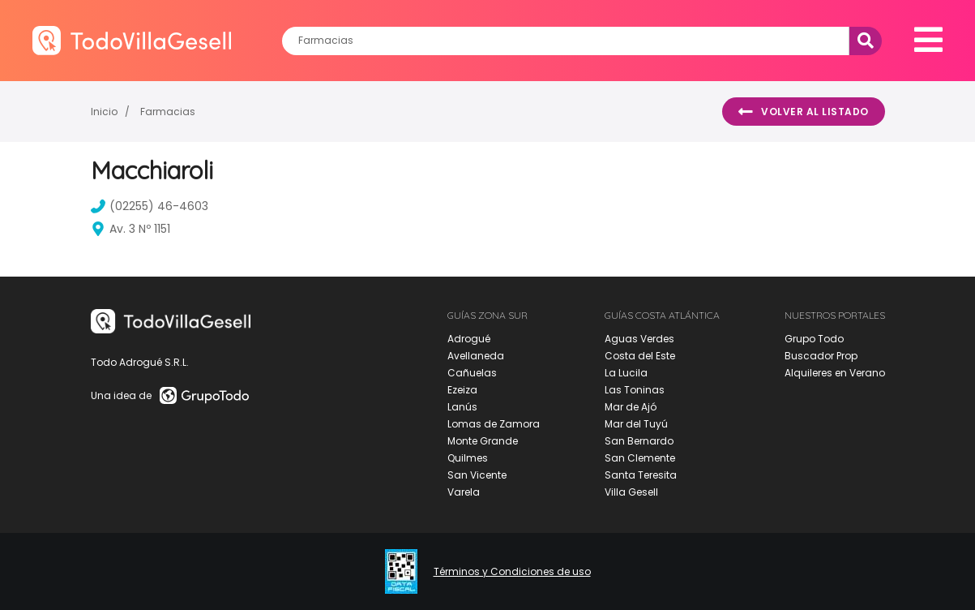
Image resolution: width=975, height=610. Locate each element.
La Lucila (626, 373)
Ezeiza (462, 390)
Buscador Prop (821, 356)
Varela (463, 492)
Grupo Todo (814, 339)
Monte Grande (482, 441)
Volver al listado (803, 112)
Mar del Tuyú (636, 424)
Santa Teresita (641, 475)
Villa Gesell (631, 492)
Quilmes (467, 458)
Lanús (462, 407)
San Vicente (477, 475)
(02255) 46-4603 (149, 206)
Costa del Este (640, 356)
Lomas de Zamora (493, 424)
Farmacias (167, 111)
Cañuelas (472, 373)
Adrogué (468, 339)
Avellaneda (475, 356)
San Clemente (640, 458)
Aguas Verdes (639, 339)
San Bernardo (639, 441)
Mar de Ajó (630, 407)
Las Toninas (635, 390)
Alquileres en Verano (835, 373)
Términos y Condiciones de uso (512, 571)
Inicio (104, 111)
